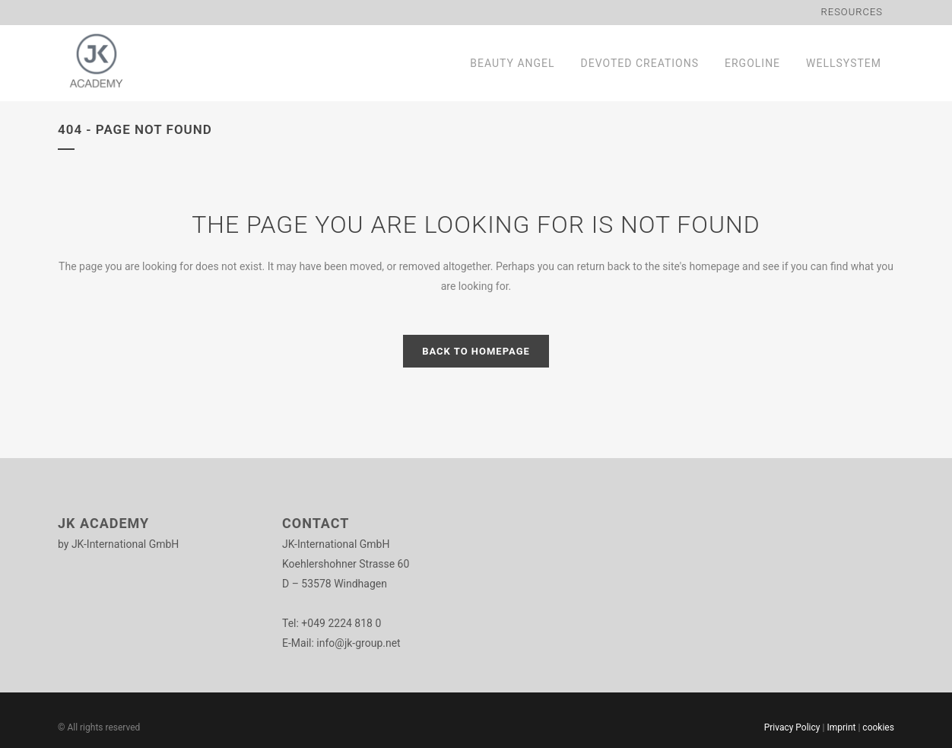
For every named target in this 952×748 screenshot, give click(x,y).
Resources (852, 12)
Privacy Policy (792, 727)
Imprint (841, 727)
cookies (878, 727)
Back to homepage (476, 351)
